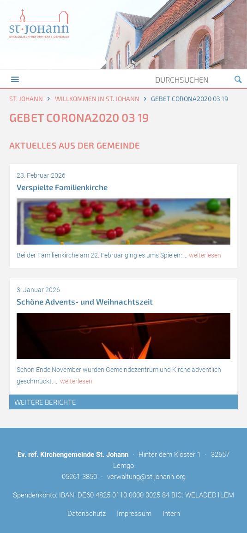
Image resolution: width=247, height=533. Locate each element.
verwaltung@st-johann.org (146, 477)
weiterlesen (205, 255)
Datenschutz (86, 513)
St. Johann (26, 98)
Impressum (134, 513)
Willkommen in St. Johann (97, 98)
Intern (171, 513)
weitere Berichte (45, 402)
